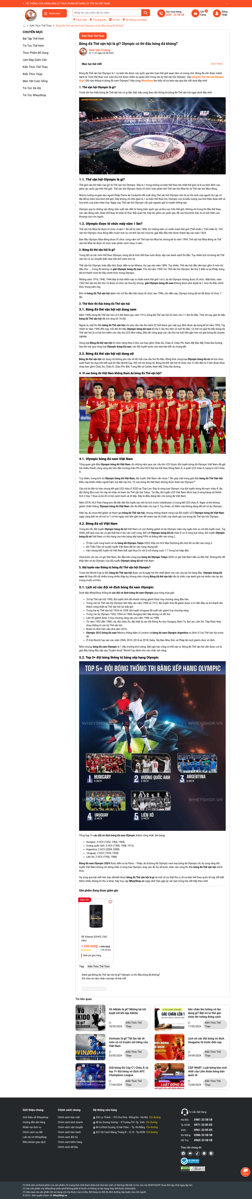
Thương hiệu (97, 19)
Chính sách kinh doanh (70, 1122)
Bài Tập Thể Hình (33, 38)
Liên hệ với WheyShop (35, 1137)
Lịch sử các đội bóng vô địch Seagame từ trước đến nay (206, 1040)
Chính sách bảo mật (69, 1117)
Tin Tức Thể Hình (33, 45)
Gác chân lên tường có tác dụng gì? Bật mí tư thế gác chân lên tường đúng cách (204, 1013)
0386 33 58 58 (203, 1135)
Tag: (81, 966)
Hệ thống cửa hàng (134, 19)
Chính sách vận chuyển (70, 1127)
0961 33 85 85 (203, 1130)
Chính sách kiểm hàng (70, 1142)
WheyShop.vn (60, 1195)
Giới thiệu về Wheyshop (35, 1117)
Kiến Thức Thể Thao (35, 67)
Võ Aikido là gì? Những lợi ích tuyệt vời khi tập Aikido (127, 1011)
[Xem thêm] (217, 63)
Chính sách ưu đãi (33, 1132)
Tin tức (114, 19)
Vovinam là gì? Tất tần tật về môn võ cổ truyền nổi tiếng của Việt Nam (128, 1042)
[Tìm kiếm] (145, 12)
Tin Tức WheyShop (34, 95)
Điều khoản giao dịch (34, 1142)
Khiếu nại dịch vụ (32, 1127)
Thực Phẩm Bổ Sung (35, 52)
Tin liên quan (83, 999)
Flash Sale (79, 19)
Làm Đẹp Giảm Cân (35, 60)
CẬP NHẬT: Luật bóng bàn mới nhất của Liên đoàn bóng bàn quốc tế (207, 1071)
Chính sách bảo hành (69, 1132)
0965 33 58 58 (203, 1140)
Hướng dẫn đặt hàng (34, 1122)
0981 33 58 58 (203, 1119)
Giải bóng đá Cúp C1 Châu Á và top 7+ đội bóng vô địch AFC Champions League (128, 1071)
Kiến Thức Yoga (32, 74)
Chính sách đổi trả (68, 1137)
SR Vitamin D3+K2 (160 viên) (94, 938)
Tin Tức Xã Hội (32, 88)
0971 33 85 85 (203, 1124)
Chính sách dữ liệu (68, 1147)
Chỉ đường (155, 1117)
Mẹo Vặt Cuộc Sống (35, 81)
